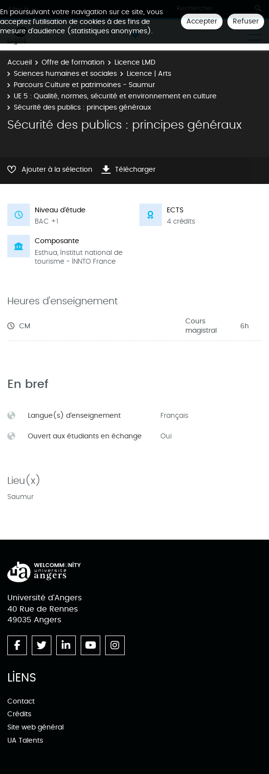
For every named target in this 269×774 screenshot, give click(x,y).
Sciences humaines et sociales (65, 73)
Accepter (201, 21)
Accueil (19, 62)
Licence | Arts (149, 73)
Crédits (19, 714)
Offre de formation (73, 62)
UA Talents (25, 740)
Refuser (246, 21)
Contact (21, 701)
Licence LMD (135, 62)
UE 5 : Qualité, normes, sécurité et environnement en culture (115, 96)
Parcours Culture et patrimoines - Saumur (84, 85)
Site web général (35, 727)
